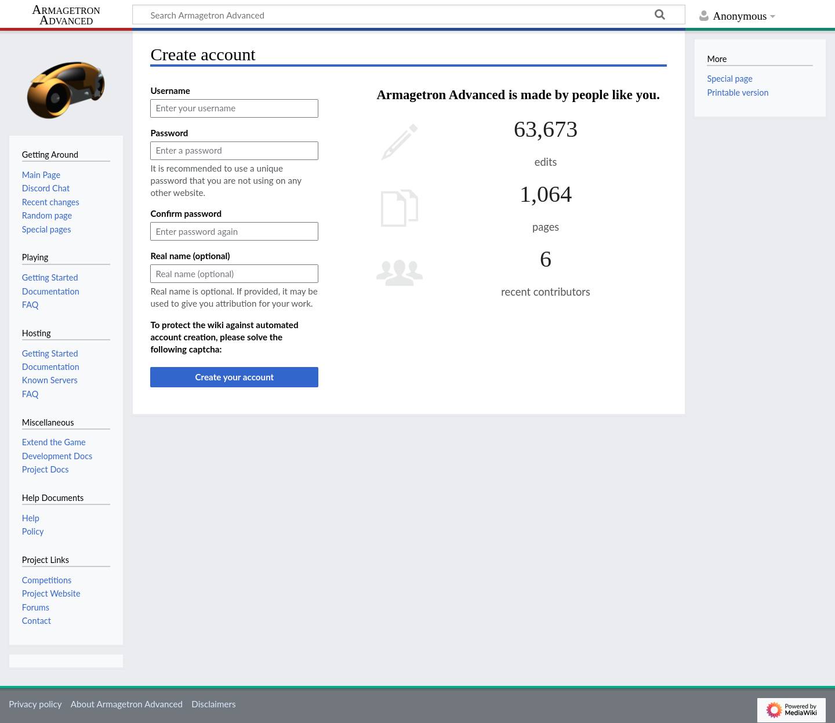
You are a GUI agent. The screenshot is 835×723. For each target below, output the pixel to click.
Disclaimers (213, 704)
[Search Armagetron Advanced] (409, 14)
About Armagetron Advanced (127, 704)
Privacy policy (35, 704)
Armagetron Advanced (66, 15)
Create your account (234, 377)
